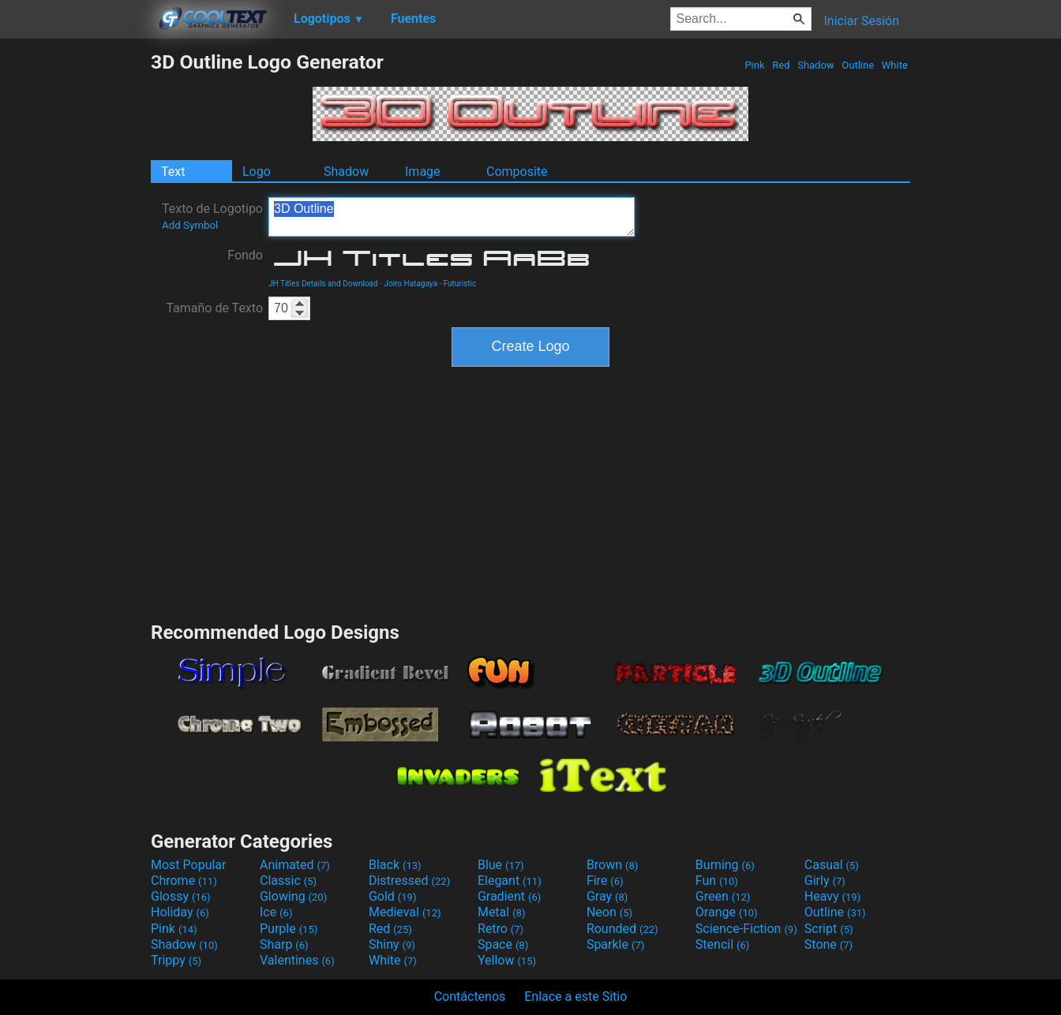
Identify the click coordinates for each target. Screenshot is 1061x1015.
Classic (288, 880)
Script (828, 928)
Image (423, 171)
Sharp (284, 944)
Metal (502, 912)
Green (723, 896)
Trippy (176, 960)
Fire (605, 880)
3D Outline (451, 217)
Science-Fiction (746, 928)
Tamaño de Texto (214, 307)
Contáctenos (470, 996)
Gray (607, 896)
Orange (726, 912)
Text (173, 171)
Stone (828, 944)
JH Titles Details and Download (323, 283)
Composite (517, 171)
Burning (725, 864)
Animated (295, 864)
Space (503, 944)
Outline (857, 65)
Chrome (184, 880)
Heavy (832, 896)
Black (395, 864)
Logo (256, 171)
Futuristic (460, 283)
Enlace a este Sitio (575, 996)
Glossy (181, 896)
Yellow (507, 960)
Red (781, 65)
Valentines (297, 960)
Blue (501, 864)
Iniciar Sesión (861, 20)
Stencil (722, 944)
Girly (824, 880)
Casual (831, 864)
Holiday (180, 912)
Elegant (510, 880)
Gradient (509, 896)
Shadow (816, 65)
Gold (393, 896)
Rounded (622, 928)
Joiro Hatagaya (410, 283)
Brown (612, 864)
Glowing (293, 896)
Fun (716, 880)
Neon (609, 912)
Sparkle (615, 944)
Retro (500, 928)
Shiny (392, 944)
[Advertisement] (75, 287)
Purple (288, 928)
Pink (754, 65)
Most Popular (189, 864)
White (894, 65)
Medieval (405, 912)
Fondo (245, 255)
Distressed (409, 880)
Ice (276, 912)
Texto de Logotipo (212, 216)
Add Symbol (190, 225)
